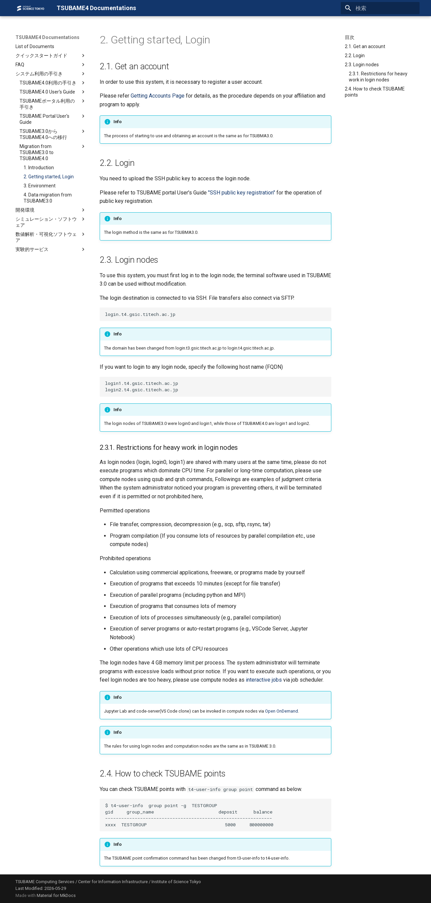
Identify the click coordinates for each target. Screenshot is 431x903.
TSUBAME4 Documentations (47, 37)
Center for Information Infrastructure (113, 881)
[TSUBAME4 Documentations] (30, 8)
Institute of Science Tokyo (176, 881)
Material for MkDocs (56, 895)
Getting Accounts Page (158, 96)
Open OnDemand (281, 711)
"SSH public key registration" (241, 192)
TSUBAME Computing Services (44, 881)
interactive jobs (264, 680)
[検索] (380, 8)
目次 (349, 37)
